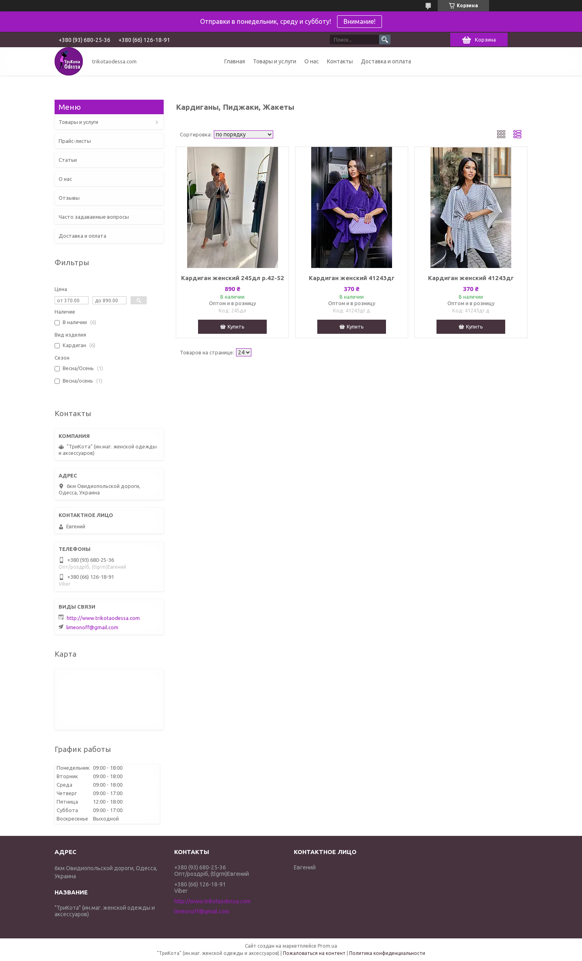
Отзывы (69, 198)
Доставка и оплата (386, 61)
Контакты (340, 61)
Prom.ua (327, 945)
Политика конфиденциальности (387, 953)
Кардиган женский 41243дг (351, 277)
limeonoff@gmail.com (92, 627)
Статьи (68, 160)
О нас (311, 61)
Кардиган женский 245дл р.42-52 (232, 277)
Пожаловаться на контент (314, 953)
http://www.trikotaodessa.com (103, 618)
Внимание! (359, 21)
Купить (236, 326)
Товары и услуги (274, 61)
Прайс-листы (75, 141)
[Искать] (384, 39)
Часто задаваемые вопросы (94, 217)
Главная (234, 61)
